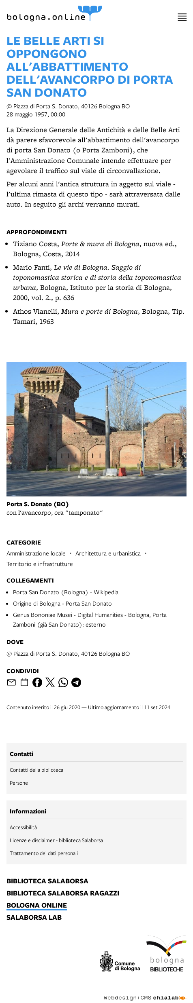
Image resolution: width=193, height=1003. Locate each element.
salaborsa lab (34, 918)
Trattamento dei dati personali (44, 853)
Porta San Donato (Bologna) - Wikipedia (65, 592)
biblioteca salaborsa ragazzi (62, 893)
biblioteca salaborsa (47, 881)
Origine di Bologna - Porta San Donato (62, 603)
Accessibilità (23, 827)
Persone (19, 782)
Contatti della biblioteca (36, 769)
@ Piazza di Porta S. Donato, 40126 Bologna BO (68, 653)
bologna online (36, 906)
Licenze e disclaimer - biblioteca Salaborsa (56, 840)
